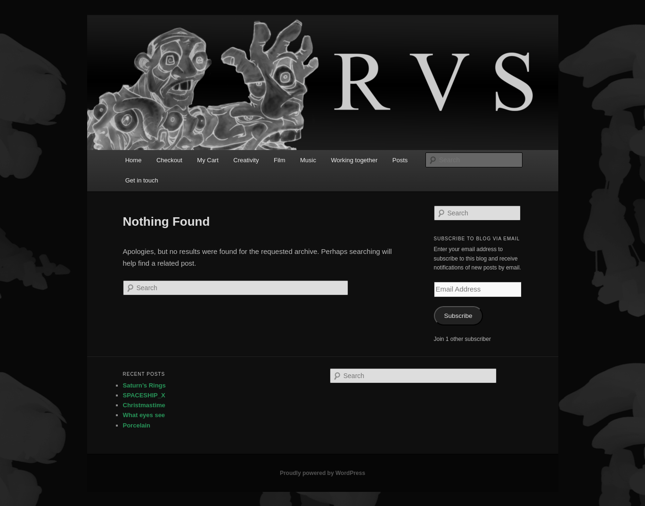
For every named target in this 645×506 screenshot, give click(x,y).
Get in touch (141, 180)
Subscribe (458, 315)
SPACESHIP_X (144, 395)
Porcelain (137, 425)
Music (308, 160)
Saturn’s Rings (144, 385)
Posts (400, 160)
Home (133, 160)
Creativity (246, 160)
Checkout (169, 160)
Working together (354, 160)
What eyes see (144, 415)
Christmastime (144, 405)
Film (280, 160)
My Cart (208, 160)
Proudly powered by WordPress (322, 473)
